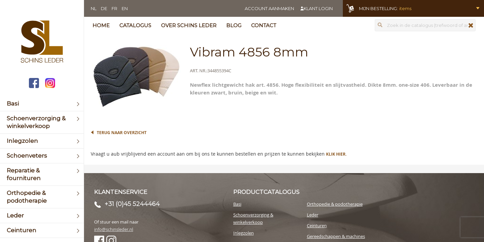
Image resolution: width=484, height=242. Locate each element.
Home (101, 25)
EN (125, 8)
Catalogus (135, 25)
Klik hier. (336, 154)
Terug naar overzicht (122, 132)
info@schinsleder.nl (113, 229)
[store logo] (42, 42)
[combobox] (425, 25)
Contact (263, 25)
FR (114, 8)
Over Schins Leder (188, 25)
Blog (233, 25)
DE (104, 8)
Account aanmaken (269, 8)
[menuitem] (42, 103)
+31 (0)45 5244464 (132, 204)
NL (93, 8)
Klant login (318, 8)
